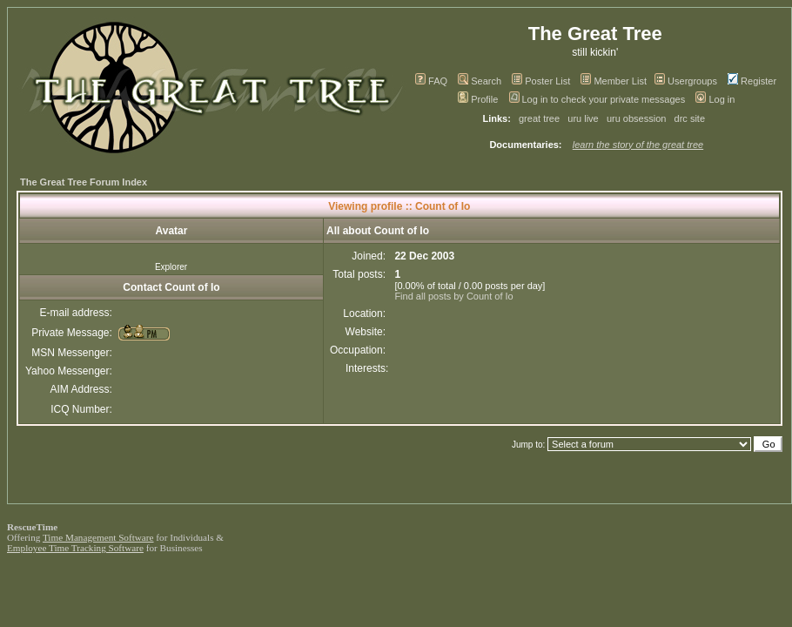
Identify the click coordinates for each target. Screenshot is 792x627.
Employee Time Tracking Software (75, 548)
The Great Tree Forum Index (83, 182)
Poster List (541, 81)
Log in (715, 99)
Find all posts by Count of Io (453, 296)
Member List (614, 81)
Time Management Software (98, 537)
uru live (582, 118)
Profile (478, 99)
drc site (690, 118)
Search (479, 81)
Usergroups (685, 81)
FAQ (431, 81)
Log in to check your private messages (597, 99)
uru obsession (637, 118)
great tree (539, 118)
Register (752, 81)
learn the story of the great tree (638, 144)
